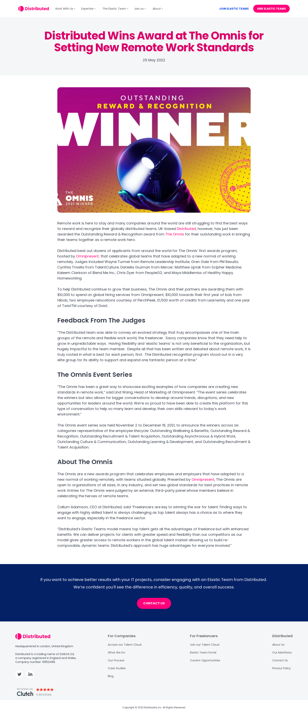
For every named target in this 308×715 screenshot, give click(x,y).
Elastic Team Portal (203, 652)
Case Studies (117, 668)
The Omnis (174, 234)
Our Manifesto (282, 652)
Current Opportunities (205, 660)
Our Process (116, 660)
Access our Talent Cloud (124, 645)
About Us (278, 645)
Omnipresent (87, 256)
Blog (111, 676)
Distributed (186, 228)
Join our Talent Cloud (204, 645)
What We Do (116, 652)
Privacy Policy (281, 668)
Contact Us (280, 660)
